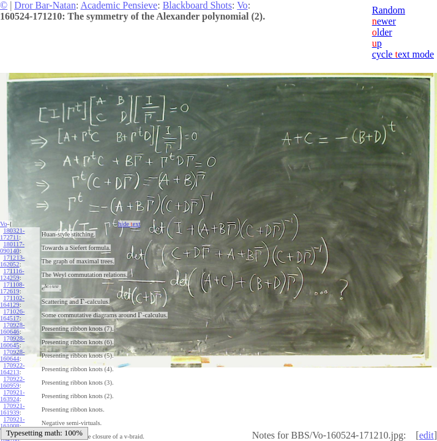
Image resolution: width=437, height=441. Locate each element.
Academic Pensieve (118, 5)
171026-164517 (12, 315)
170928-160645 (12, 342)
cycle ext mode (403, 54)
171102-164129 (12, 301)
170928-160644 (12, 355)
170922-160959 (12, 382)
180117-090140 (12, 247)
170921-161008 (12, 422)
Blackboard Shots (197, 5)
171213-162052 (12, 261)
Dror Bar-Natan (45, 5)
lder (382, 32)
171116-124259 (12, 274)
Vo (242, 5)
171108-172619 (12, 288)
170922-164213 (12, 368)
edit (426, 435)
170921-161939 (12, 409)
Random (388, 10)
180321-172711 (12, 234)
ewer (384, 21)
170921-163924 (12, 395)
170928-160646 (12, 328)
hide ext (129, 224)
